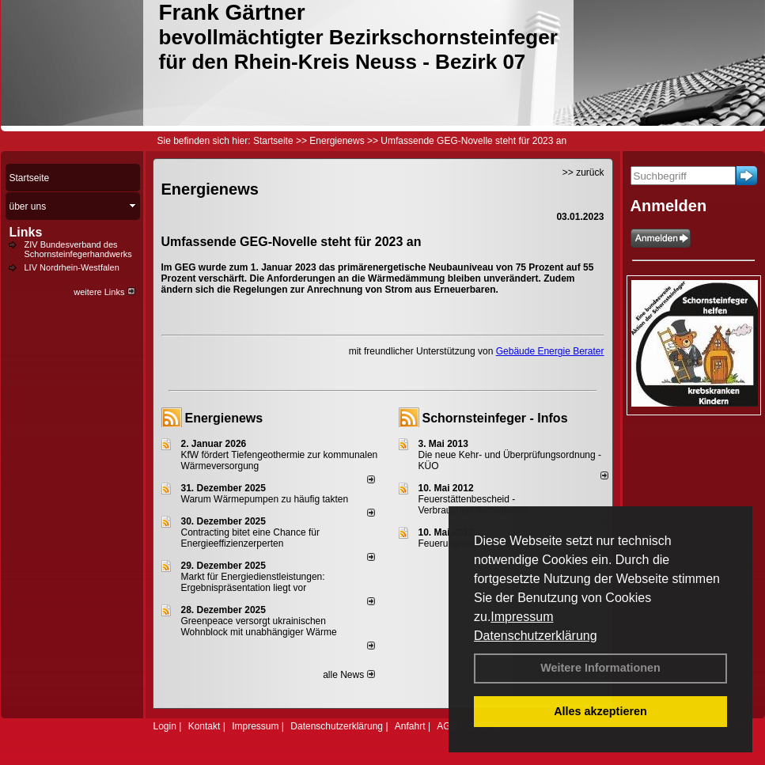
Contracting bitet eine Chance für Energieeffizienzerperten (250, 538)
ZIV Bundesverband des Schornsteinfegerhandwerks (78, 249)
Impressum (521, 616)
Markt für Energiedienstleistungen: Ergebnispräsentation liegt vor (253, 582)
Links (26, 232)
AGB (446, 726)
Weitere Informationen (600, 667)
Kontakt (204, 726)
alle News (348, 674)
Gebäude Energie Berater (550, 351)
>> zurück (583, 172)
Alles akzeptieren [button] (600, 711)
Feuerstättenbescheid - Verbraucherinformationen (473, 505)
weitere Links (104, 292)
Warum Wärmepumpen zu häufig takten (265, 499)
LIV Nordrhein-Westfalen (72, 267)
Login (164, 726)
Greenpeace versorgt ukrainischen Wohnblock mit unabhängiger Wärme (259, 626)
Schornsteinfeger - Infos (495, 418)
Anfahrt (410, 726)
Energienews (224, 418)
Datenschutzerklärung (535, 635)
